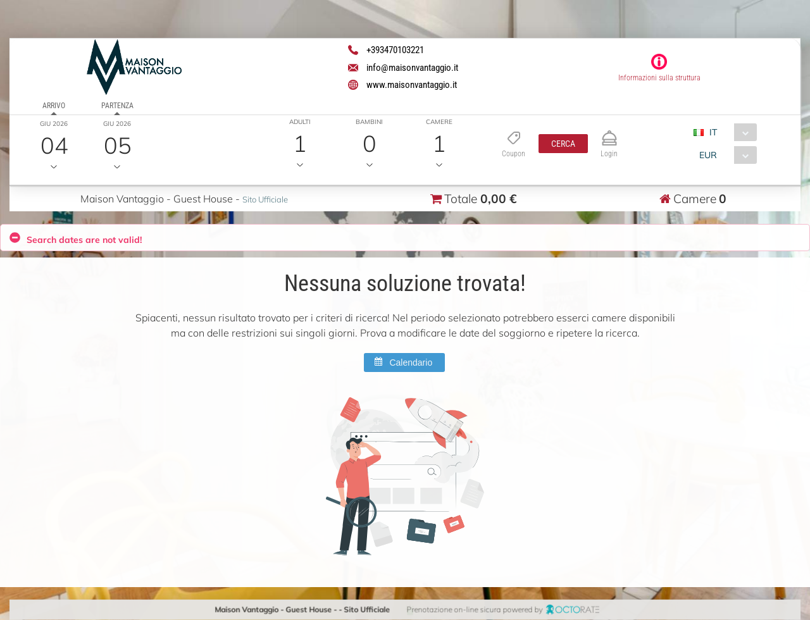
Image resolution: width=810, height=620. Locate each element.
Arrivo (53, 105)
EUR (707, 155)
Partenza (117, 105)
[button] (563, 143)
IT (713, 132)
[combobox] (730, 132)
